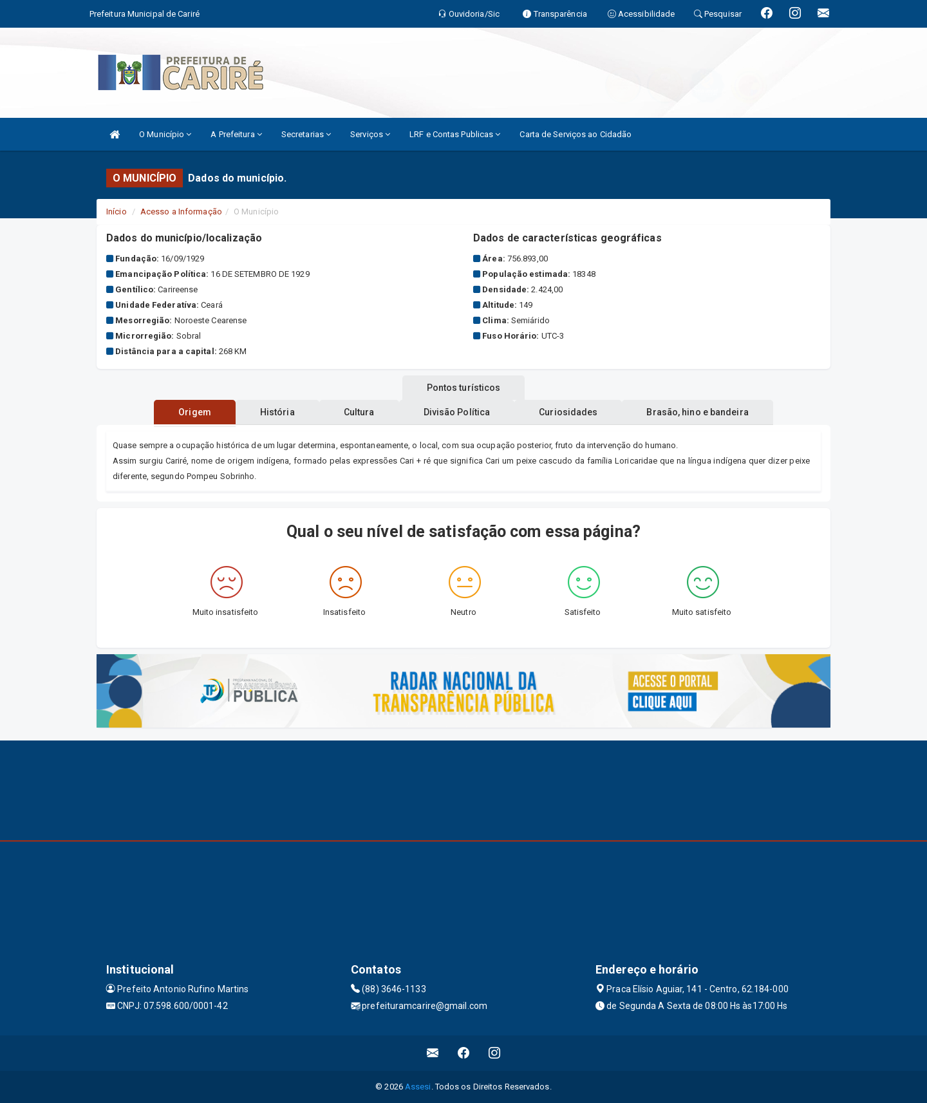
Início (116, 211)
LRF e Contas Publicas (454, 134)
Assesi (418, 1086)
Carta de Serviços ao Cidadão (576, 134)
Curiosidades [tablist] (576, 412)
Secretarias (306, 134)
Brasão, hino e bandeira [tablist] (710, 412)
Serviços (370, 134)
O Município (165, 134)
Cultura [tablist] (356, 412)
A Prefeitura (236, 134)
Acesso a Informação (181, 211)
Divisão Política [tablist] (459, 412)
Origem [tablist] (181, 412)
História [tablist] (269, 412)
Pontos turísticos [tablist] (464, 387)
